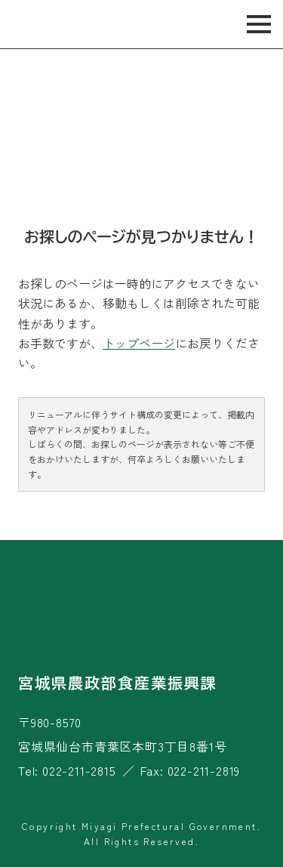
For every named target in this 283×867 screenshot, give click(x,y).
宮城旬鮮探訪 (67, 24)
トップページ (139, 343)
